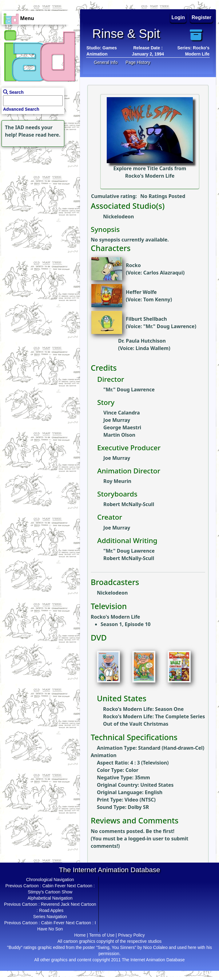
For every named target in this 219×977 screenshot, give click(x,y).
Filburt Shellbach (146, 318)
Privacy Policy (131, 935)
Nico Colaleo (155, 947)
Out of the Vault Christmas (135, 723)
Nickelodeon (118, 216)
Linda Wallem (152, 348)
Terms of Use (101, 935)
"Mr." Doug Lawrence (169, 326)
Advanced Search (21, 109)
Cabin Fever (54, 885)
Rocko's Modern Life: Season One (143, 709)
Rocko (133, 265)
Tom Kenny (156, 299)
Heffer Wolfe (141, 292)
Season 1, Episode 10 (125, 624)
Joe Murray (116, 420)
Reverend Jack (55, 904)
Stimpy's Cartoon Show (50, 891)
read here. (47, 134)
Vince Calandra (121, 412)
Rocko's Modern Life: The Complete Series (154, 716)
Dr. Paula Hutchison (142, 340)
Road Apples (51, 910)
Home (80, 935)
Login (178, 17)
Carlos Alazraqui (163, 272)
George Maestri (122, 427)
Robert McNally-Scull (128, 504)
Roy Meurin (117, 481)
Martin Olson (119, 434)
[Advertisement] (38, 186)
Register (201, 17)
